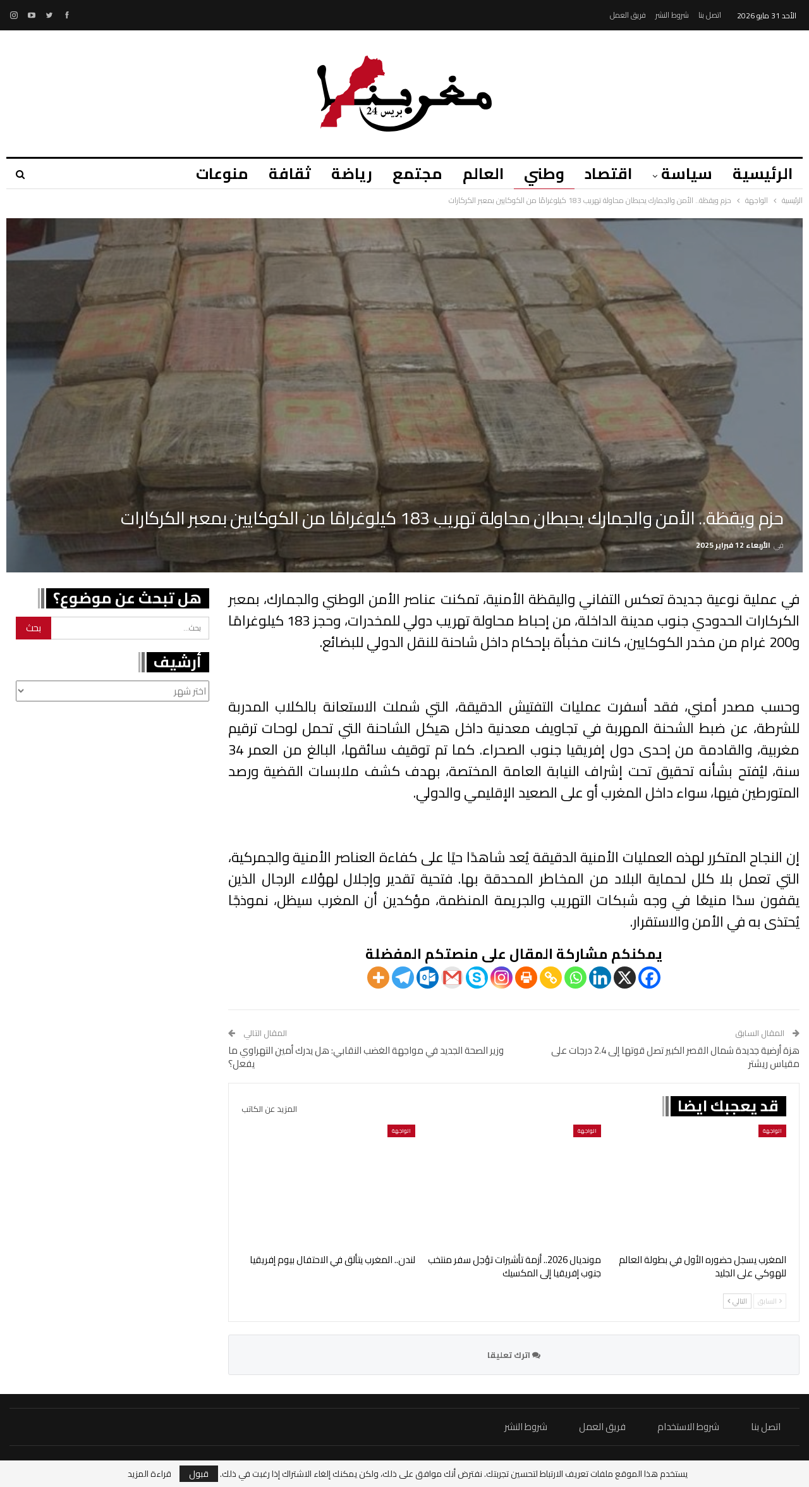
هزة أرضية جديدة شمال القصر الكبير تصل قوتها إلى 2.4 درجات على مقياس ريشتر (675, 1057)
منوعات (207, 173)
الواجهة (772, 1130)
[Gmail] (452, 977)
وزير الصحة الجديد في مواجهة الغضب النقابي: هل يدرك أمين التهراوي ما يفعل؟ (366, 1057)
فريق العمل (628, 15)
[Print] (526, 977)
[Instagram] (501, 977)
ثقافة (276, 173)
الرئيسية (763, 173)
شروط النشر (672, 15)
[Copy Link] (551, 977)
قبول (199, 1473)
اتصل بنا (709, 15)
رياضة (340, 173)
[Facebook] (649, 977)
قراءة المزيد (149, 1473)
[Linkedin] (600, 977)
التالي (737, 1301)
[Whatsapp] (575, 977)
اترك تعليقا (513, 1354)
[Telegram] (403, 977)
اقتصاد (604, 173)
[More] (378, 977)
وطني (538, 173)
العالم (475, 173)
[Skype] (477, 977)
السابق (770, 1301)
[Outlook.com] (428, 977)
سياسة (684, 173)
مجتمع (408, 173)
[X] (625, 977)
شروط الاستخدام (688, 1426)
